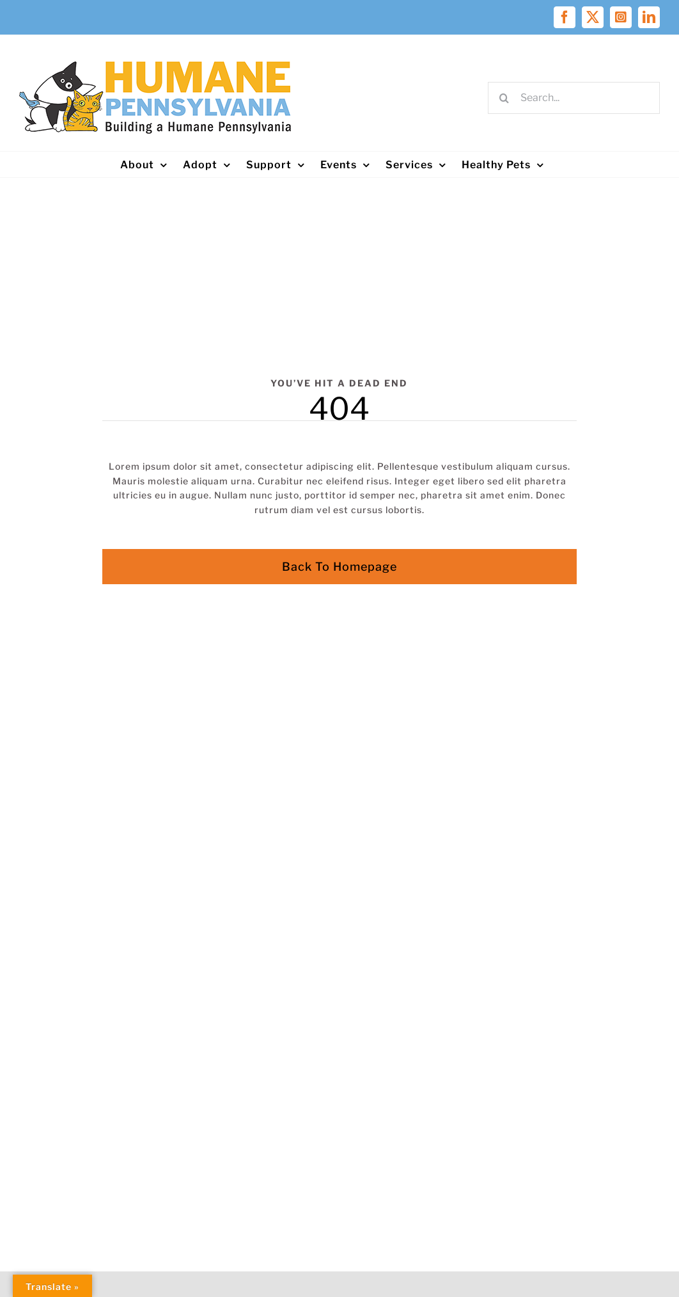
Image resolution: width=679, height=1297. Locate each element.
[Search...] (574, 98)
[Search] (504, 98)
